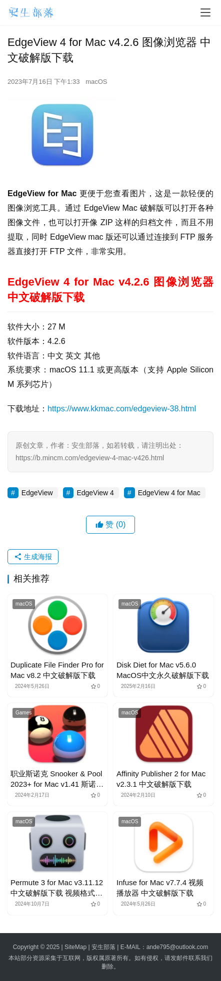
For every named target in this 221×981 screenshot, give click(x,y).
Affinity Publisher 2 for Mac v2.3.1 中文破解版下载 (161, 778)
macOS (96, 81)
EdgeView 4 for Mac (169, 493)
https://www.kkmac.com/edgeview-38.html (122, 408)
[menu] (205, 12)
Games (24, 712)
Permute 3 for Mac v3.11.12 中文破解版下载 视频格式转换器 (56, 888)
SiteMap (75, 947)
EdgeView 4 (95, 493)
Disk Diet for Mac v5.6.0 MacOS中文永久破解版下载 (162, 669)
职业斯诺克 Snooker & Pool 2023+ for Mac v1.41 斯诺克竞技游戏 (57, 779)
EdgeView (37, 493)
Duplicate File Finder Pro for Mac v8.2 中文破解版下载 (57, 669)
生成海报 (33, 557)
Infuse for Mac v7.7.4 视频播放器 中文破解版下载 (160, 887)
